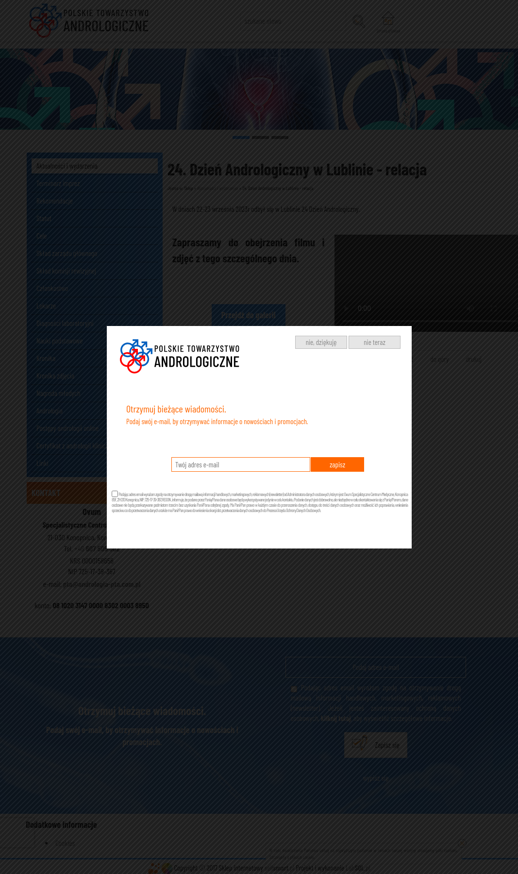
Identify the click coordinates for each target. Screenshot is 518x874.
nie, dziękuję (321, 342)
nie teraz (374, 342)
